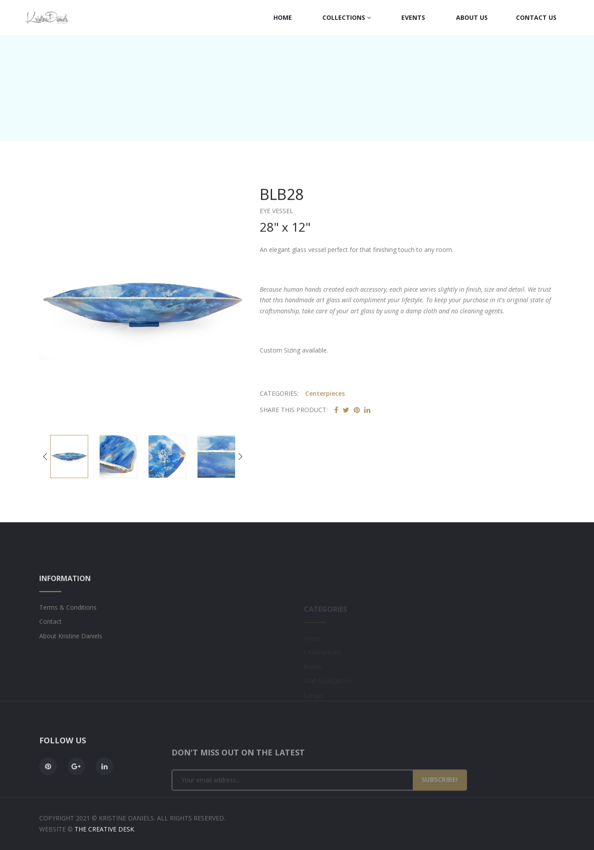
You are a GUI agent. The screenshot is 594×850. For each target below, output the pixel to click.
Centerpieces (325, 398)
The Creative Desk (104, 829)
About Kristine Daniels (70, 660)
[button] (241, 457)
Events (413, 17)
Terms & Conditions (68, 632)
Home (282, 17)
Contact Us (536, 17)
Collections (346, 17)
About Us (472, 17)
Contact (50, 646)
